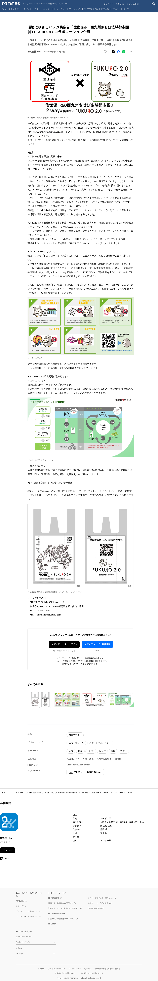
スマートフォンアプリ (100, 743)
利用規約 (87, 968)
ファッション (75, 9)
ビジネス (105, 9)
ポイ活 (91, 751)
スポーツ (125, 9)
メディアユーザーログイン (64, 644)
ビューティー (60, 9)
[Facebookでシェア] (118, 51)
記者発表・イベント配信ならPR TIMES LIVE (65, 908)
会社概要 (41, 968)
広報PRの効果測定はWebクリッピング (63, 918)
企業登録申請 (133, 3)
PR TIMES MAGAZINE (56, 913)
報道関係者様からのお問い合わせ (107, 968)
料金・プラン (21, 906)
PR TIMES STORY (55, 898)
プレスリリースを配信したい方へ (29, 916)
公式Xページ (20, 948)
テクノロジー (15, 9)
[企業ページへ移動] (9, 823)
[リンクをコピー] (131, 51)
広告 (71, 751)
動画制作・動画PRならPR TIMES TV (62, 903)
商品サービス (75, 735)
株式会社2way (35, 792)
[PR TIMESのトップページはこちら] (35, 3)
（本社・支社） (88, 759)
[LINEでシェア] (123, 51)
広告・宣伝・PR (76, 743)
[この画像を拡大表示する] (40, 699)
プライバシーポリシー (56, 968)
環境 (80, 751)
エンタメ (47, 9)
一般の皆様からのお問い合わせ (91, 973)
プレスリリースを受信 (114, 3)
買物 (113, 751)
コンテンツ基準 (75, 968)
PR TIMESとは (21, 901)
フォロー (7, 850)
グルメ (115, 9)
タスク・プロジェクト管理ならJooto (102, 898)
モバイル (28, 9)
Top (4, 9)
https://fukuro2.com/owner (78, 765)
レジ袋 (102, 751)
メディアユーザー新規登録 (97, 644)
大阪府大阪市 (73, 759)
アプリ (37, 9)
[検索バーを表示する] (154, 4)
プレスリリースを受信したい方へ (29, 911)
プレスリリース (18, 792)
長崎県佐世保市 (104, 759)
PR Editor (52, 924)
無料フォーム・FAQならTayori (100, 903)
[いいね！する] (105, 51)
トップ (4, 792)
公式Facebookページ (24, 936)
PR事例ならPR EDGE (96, 908)
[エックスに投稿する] (113, 51)
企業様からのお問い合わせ (65, 973)
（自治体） (118, 759)
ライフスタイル (91, 9)
